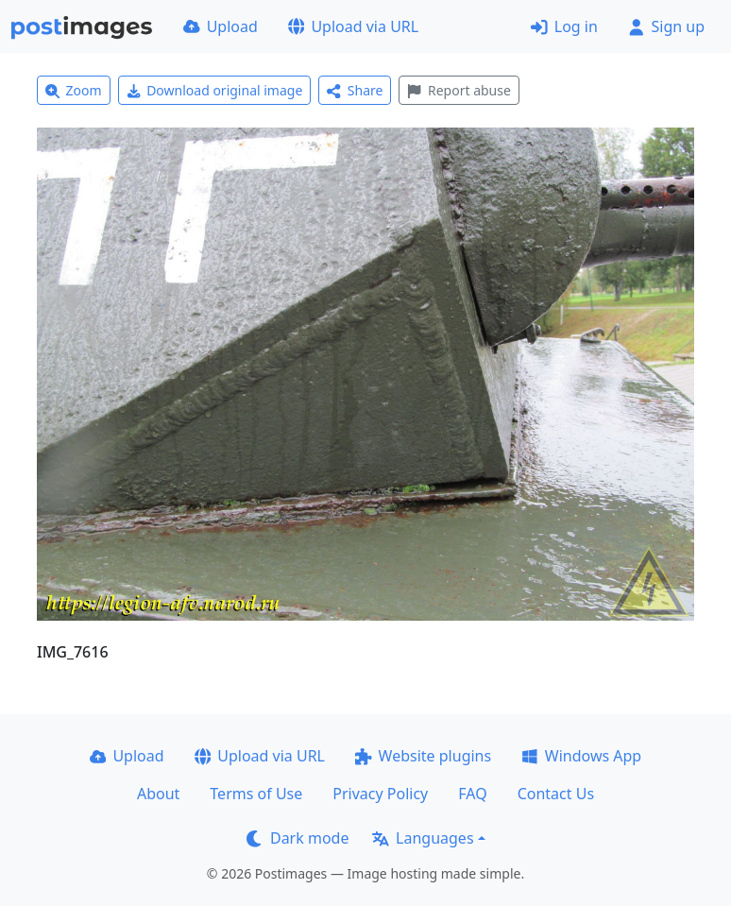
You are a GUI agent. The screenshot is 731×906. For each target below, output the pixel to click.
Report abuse (458, 90)
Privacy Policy (380, 793)
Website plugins (423, 755)
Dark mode (297, 838)
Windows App (581, 755)
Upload (220, 26)
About (158, 793)
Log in (564, 26)
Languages (422, 838)
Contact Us (556, 793)
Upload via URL (353, 26)
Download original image (215, 90)
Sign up (666, 26)
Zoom (73, 90)
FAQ (472, 793)
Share (354, 90)
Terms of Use (256, 793)
